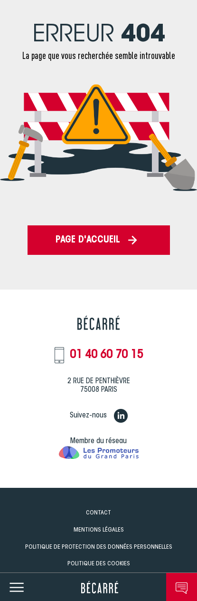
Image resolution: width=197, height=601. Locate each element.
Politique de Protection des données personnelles (98, 547)
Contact (98, 513)
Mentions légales (99, 530)
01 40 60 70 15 (106, 355)
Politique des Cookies (98, 564)
